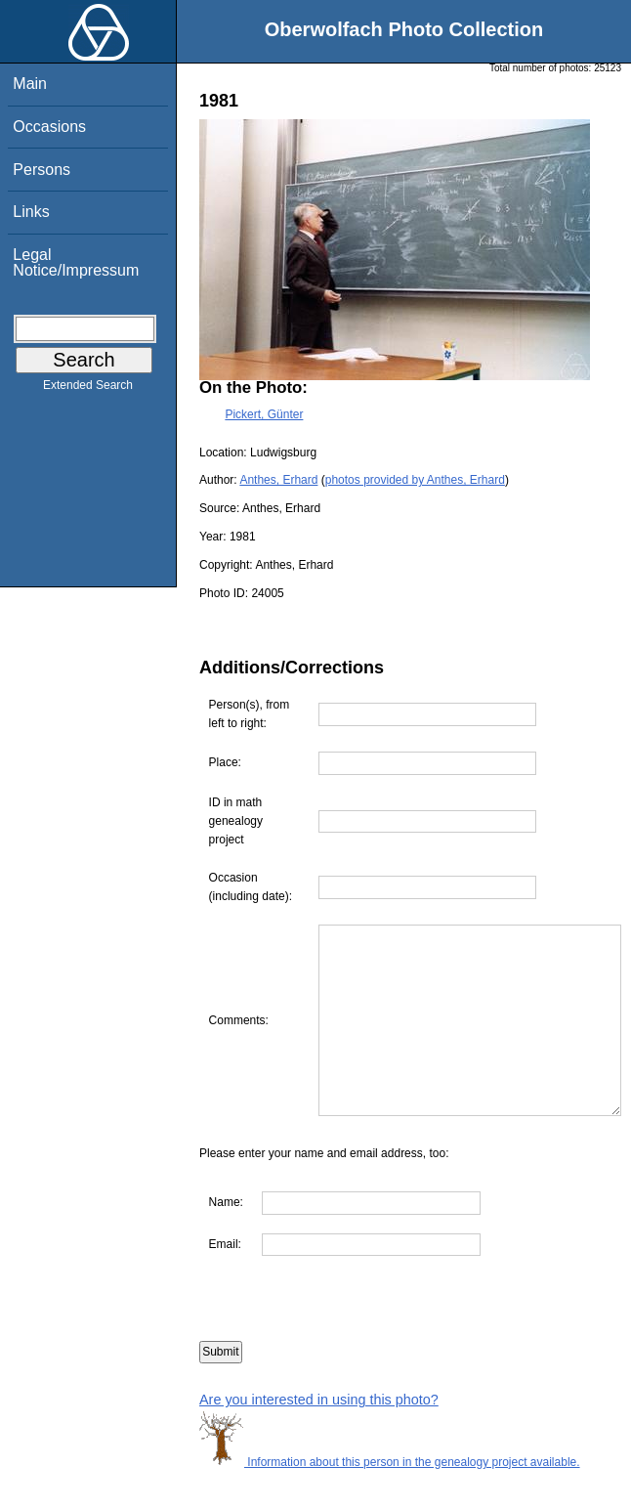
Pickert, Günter (264, 414)
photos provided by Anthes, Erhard (415, 480)
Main (30, 83)
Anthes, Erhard (278, 480)
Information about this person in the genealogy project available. (389, 1499)
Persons (41, 169)
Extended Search (88, 389)
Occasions (49, 126)
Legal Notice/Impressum (76, 262)
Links (31, 211)
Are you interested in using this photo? (319, 1437)
